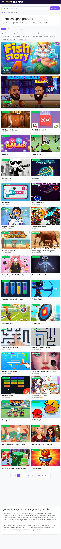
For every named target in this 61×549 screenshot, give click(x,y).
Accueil (3, 12)
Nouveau (15, 29)
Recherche (54, 8)
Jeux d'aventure (23, 39)
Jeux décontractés (7, 33)
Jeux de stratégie (37, 36)
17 (42, 475)
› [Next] (45, 475)
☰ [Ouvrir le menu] (3, 2)
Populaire (22, 29)
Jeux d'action (28, 33)
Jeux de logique (16, 36)
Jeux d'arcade (5, 36)
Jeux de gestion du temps (9, 39)
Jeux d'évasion (26, 36)
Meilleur (8, 29)
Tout (3, 29)
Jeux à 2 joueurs (38, 33)
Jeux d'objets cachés (49, 36)
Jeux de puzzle (18, 33)
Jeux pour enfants (49, 33)
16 (39, 475)
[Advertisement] (30, 490)
